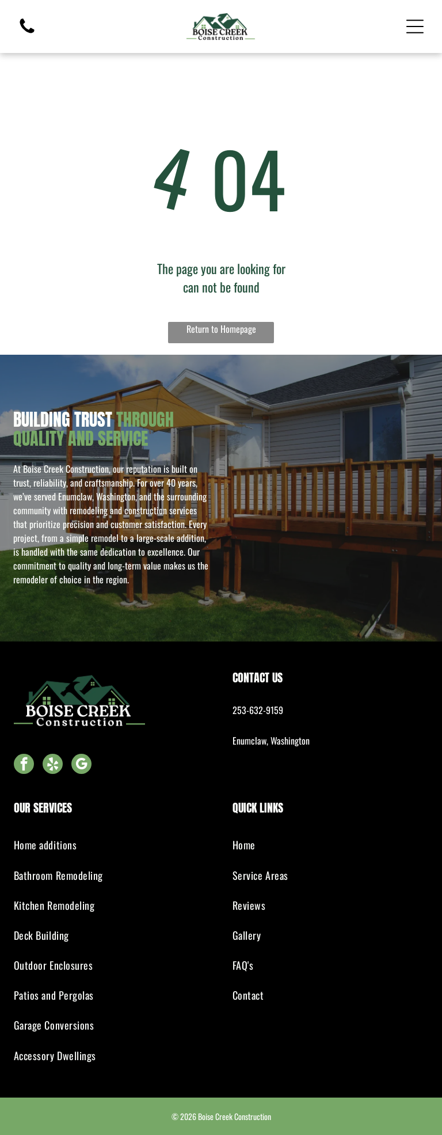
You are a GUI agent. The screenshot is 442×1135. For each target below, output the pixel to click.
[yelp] (53, 765)
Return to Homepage (221, 329)
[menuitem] (112, 845)
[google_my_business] (81, 765)
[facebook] (24, 765)
